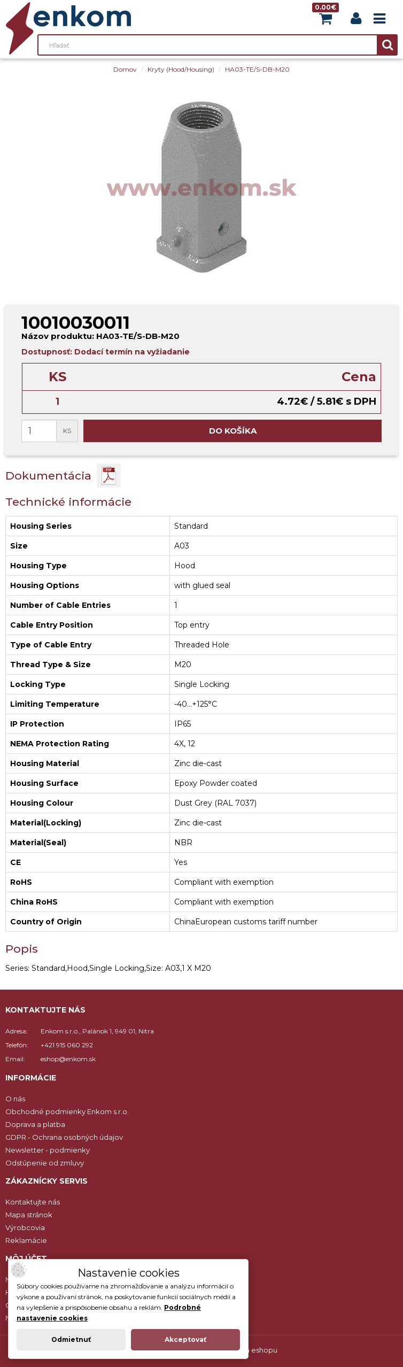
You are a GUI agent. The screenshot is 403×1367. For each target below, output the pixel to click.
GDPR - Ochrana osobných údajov (64, 1137)
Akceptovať (185, 1339)
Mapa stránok (28, 1214)
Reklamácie (26, 1240)
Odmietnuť (71, 1339)
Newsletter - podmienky (47, 1150)
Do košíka (233, 431)
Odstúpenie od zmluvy (44, 1163)
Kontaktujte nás (32, 1202)
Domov (125, 69)
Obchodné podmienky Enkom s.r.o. (67, 1111)
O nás (15, 1098)
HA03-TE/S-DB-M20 (257, 69)
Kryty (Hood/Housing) (181, 69)
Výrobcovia (25, 1227)
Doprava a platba (35, 1124)
